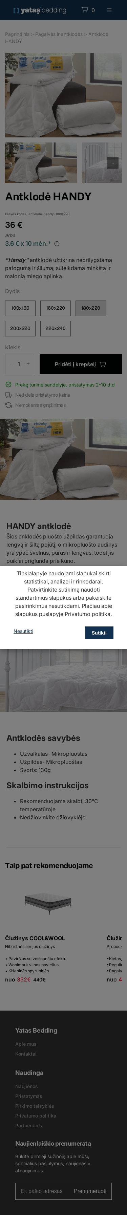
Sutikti (99, 633)
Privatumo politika (87, 614)
